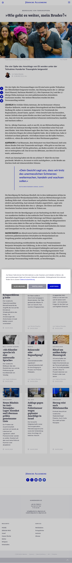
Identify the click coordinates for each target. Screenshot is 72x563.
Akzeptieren (54, 286)
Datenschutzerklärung (27, 279)
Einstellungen (37, 286)
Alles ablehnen (19, 286)
